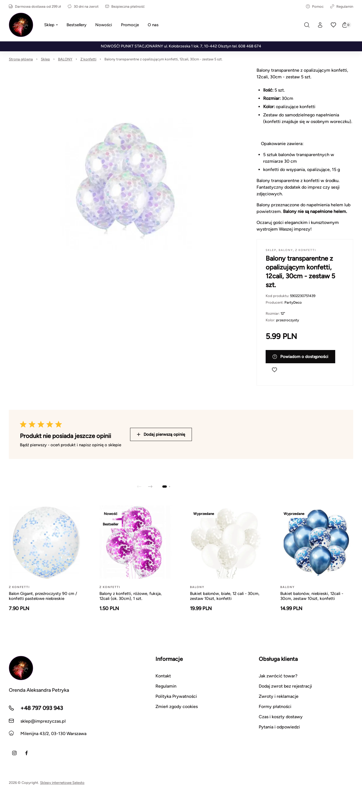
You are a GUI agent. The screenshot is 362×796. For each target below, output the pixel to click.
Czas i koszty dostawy (281, 716)
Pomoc (315, 6)
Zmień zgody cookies (176, 706)
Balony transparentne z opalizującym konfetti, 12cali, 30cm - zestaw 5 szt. (163, 59)
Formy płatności (275, 706)
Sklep (45, 59)
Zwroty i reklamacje (278, 696)
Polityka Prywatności (176, 696)
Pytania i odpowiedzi (279, 727)
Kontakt (163, 676)
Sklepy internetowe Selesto (62, 783)
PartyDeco (293, 302)
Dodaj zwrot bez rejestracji (285, 686)
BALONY (65, 59)
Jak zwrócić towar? (278, 676)
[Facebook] (26, 752)
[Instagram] (14, 752)
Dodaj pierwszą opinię (161, 434)
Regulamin (341, 6)
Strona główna (21, 59)
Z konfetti (88, 59)
